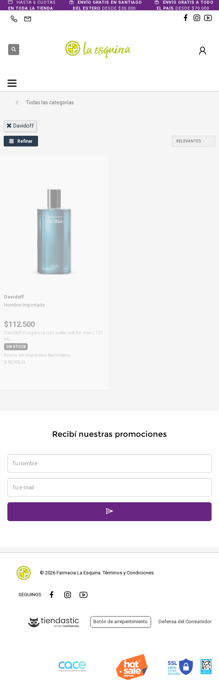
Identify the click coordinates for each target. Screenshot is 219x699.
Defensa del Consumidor (185, 621)
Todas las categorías (50, 102)
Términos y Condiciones (128, 572)
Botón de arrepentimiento (120, 621)
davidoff (20, 125)
